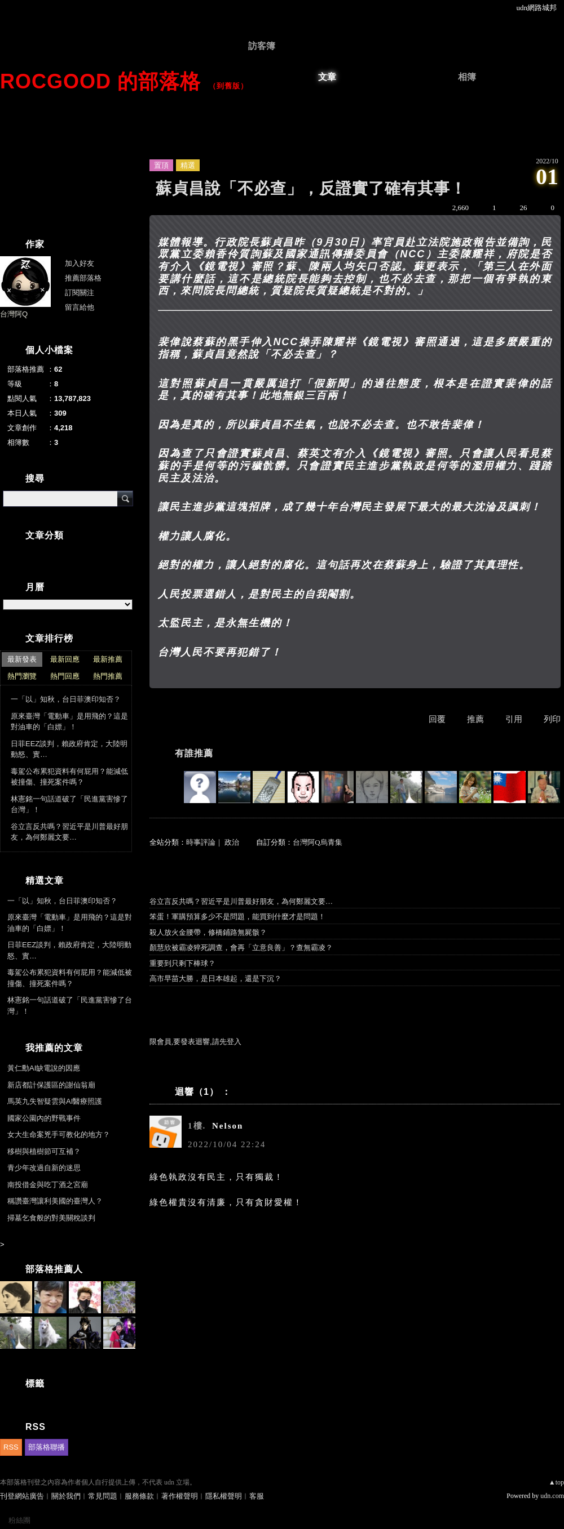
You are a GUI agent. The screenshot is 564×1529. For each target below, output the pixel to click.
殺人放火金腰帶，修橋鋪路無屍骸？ (208, 932)
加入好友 (79, 263)
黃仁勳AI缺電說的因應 (43, 1068)
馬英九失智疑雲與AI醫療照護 (54, 1101)
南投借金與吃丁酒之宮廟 (47, 1184)
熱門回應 (65, 676)
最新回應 (65, 659)
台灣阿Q (14, 314)
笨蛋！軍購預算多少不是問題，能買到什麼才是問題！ (237, 916)
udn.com (552, 1496)
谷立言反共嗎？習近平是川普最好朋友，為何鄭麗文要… (241, 901)
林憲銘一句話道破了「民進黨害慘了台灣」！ (69, 804)
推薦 (475, 719)
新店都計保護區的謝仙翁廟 (51, 1085)
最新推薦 (107, 659)
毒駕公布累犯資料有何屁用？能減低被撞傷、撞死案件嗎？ (69, 777)
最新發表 (22, 659)
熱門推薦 (107, 676)
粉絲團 (19, 1520)
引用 (513, 719)
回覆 (437, 719)
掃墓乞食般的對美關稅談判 (51, 1218)
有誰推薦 (194, 753)
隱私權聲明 (223, 1496)
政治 (231, 842)
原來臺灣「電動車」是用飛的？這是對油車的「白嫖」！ (69, 722)
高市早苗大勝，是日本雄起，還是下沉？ (215, 978)
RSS (11, 1447)
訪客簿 (261, 46)
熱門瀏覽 (22, 676)
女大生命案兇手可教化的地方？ (58, 1134)
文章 (327, 77)
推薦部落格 (83, 278)
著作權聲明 (179, 1496)
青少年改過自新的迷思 (44, 1168)
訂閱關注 (79, 292)
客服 (256, 1496)
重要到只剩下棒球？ (182, 963)
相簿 (467, 77)
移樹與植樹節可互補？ (44, 1151)
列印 (552, 719)
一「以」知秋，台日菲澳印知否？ (66, 699)
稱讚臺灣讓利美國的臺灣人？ (55, 1201)
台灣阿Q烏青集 (317, 842)
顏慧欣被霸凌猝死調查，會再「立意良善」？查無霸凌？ (241, 947)
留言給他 (79, 307)
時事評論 (200, 842)
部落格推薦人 (54, 1269)
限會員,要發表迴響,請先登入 (195, 1041)
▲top (556, 1482)
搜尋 (125, 498)
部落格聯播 (46, 1447)
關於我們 (66, 1496)
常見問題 (102, 1496)
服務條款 (139, 1496)
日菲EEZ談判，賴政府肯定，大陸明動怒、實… (69, 749)
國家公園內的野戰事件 (44, 1118)
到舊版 (228, 86)
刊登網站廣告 (22, 1496)
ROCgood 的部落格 (100, 81)
